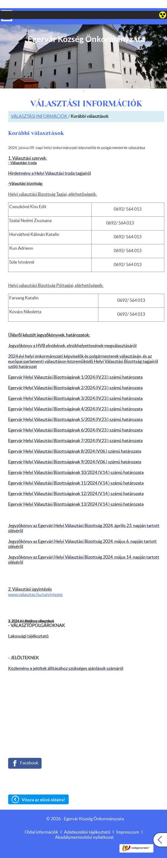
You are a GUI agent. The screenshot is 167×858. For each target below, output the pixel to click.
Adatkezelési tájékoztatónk (30, 852)
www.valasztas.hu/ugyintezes (35, 584)
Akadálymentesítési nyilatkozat (84, 826)
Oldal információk (41, 821)
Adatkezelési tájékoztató (87, 821)
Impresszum (127, 821)
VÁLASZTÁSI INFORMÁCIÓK (39, 105)
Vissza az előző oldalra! (43, 788)
